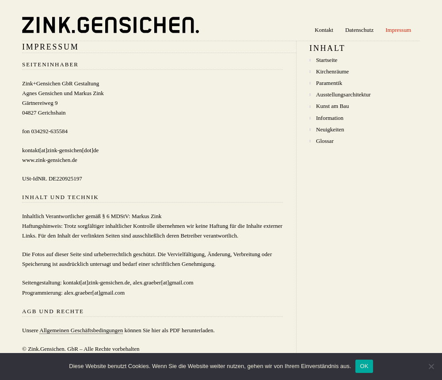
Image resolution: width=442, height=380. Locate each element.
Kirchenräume (332, 71)
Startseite (326, 60)
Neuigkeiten (330, 129)
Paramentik (329, 83)
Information (329, 118)
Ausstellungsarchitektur (343, 94)
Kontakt (324, 30)
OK (364, 366)
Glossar (325, 141)
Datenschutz (359, 30)
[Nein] (431, 366)
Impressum (398, 30)
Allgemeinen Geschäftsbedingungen (81, 330)
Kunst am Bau (332, 106)
